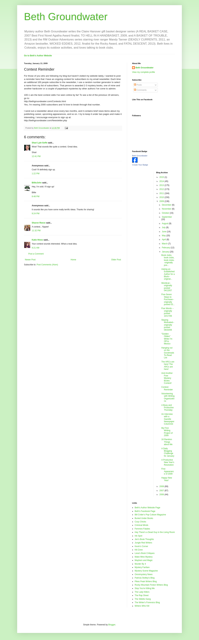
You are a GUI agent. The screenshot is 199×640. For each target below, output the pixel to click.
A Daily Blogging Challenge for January (167, 452)
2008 (162, 486)
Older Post (116, 259)
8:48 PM (35, 196)
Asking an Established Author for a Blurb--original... (168, 274)
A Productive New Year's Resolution (167, 462)
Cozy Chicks (140, 522)
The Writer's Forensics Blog (147, 602)
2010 (162, 197)
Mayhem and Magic (144, 560)
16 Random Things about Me (166, 442)
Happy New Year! (166, 479)
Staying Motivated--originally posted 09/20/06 (167, 325)
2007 (162, 490)
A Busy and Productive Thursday (167, 407)
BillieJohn (37, 182)
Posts (138, 85)
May (164, 235)
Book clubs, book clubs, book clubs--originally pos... (167, 260)
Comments (140, 90)
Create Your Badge (140, 165)
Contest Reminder (167, 388)
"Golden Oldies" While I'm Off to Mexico (166, 339)
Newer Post (30, 259)
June (164, 231)
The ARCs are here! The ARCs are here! (167, 365)
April (164, 239)
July (164, 227)
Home (73, 259)
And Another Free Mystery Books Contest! (167, 378)
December (167, 205)
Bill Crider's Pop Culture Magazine (150, 514)
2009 (162, 201)
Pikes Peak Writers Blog (146, 581)
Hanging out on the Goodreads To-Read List (167, 353)
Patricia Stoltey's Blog (145, 578)
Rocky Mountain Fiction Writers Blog (151, 585)
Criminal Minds (141, 525)
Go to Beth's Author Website (38, 55)
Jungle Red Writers (143, 543)
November (167, 209)
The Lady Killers (142, 592)
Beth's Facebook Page (145, 511)
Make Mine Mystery (144, 557)
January (166, 252)
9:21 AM (35, 248)
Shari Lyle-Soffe (39, 143)
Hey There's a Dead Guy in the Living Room (155, 532)
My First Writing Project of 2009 (167, 432)
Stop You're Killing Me (145, 588)
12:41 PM (36, 156)
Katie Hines (37, 240)
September (167, 217)
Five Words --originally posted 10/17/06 (167, 312)
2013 (162, 185)
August (165, 223)
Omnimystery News (144, 574)
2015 (162, 177)
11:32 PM (36, 230)
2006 (162, 494)
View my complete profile (143, 72)
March (165, 243)
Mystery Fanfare (142, 567)
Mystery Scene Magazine (146, 571)
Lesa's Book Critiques (145, 553)
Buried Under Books (144, 518)
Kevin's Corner (141, 546)
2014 (162, 181)
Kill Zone (139, 550)
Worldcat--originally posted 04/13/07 (166, 287)
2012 (162, 189)
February (166, 247)
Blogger (111, 624)
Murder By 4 (140, 564)
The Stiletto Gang (143, 599)
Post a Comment (36, 254)
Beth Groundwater (66, 16)
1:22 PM (35, 173)
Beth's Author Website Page (147, 507)
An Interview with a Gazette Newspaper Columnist (167, 419)
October (166, 213)
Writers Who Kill (142, 606)
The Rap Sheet (142, 595)
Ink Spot (138, 536)
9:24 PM (35, 213)
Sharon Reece (38, 223)
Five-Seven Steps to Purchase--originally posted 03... (168, 299)
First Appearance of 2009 (167, 471)
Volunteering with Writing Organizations (167, 397)
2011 (162, 193)
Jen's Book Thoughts (144, 539)
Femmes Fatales (142, 529)
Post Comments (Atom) (47, 264)
